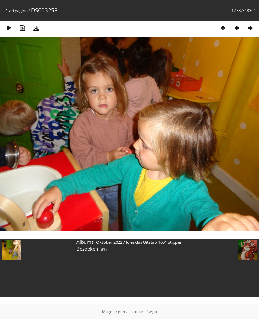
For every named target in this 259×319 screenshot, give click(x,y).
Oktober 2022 (109, 242)
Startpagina (16, 11)
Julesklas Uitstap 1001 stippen (154, 242)
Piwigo (151, 311)
